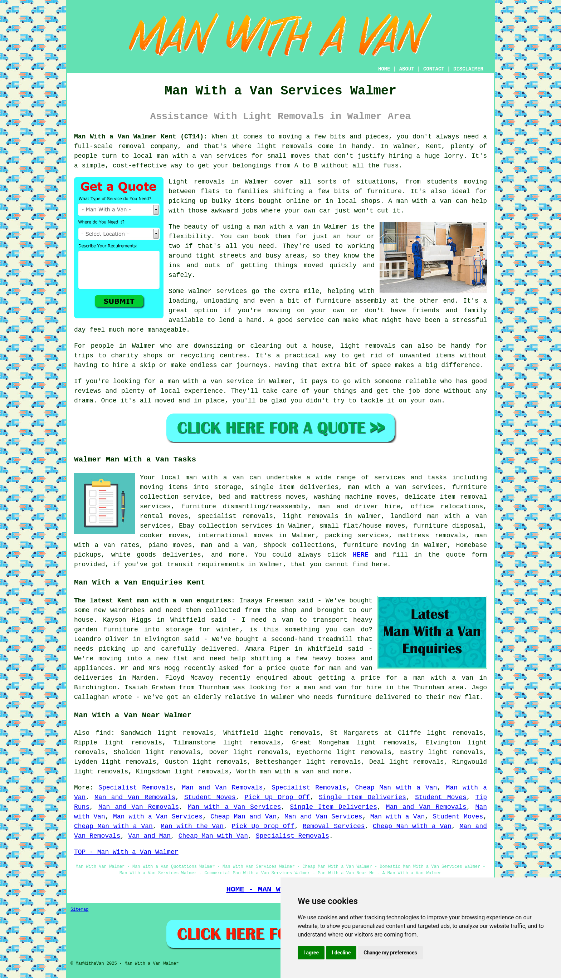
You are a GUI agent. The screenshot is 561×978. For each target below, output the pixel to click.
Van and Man (149, 836)
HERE (360, 554)
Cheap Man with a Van (396, 787)
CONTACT (433, 69)
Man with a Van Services (234, 807)
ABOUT (406, 69)
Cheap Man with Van (213, 836)
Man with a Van (397, 816)
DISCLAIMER (468, 69)
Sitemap (79, 909)
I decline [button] (341, 952)
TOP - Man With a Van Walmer (126, 852)
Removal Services (334, 826)
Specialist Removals (135, 787)
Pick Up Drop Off (277, 797)
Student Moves (210, 797)
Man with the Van (192, 826)
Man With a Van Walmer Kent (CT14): (141, 136)
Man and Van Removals (222, 787)
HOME (384, 69)
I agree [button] (311, 952)
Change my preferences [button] (390, 952)
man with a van (286, 771)
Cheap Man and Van (243, 816)
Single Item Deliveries (362, 797)
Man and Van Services (323, 816)
